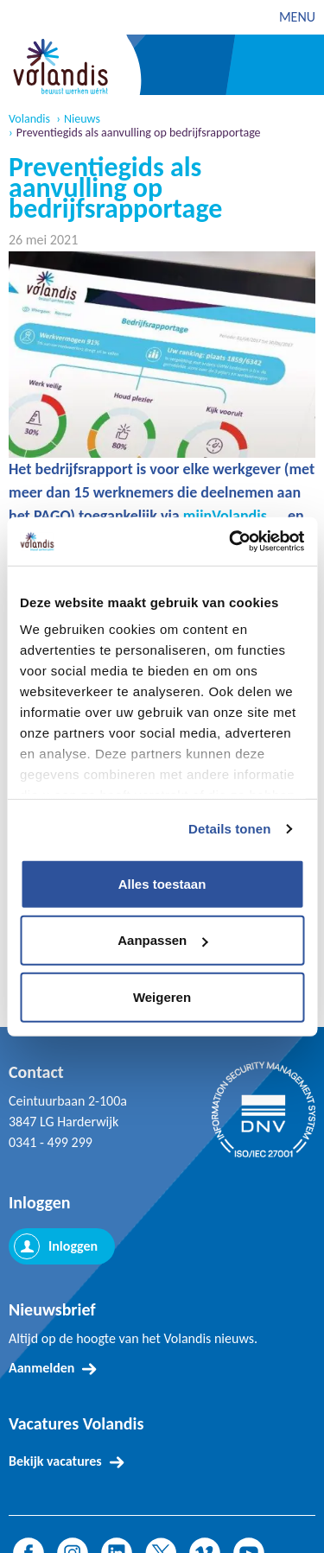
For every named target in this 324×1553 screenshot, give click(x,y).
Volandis (29, 119)
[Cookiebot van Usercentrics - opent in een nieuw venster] (230, 541)
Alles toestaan (162, 883)
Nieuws (82, 119)
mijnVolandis (225, 515)
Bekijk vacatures (55, 1461)
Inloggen (73, 1246)
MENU (297, 17)
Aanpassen (162, 940)
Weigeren (162, 996)
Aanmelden (41, 1368)
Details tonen (229, 828)
